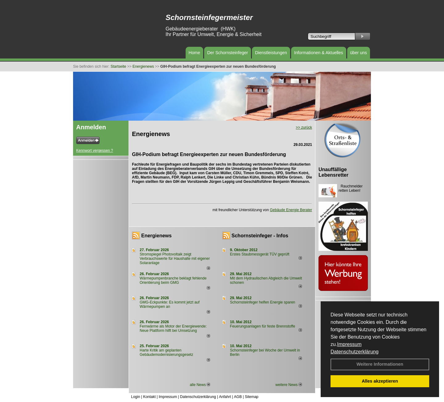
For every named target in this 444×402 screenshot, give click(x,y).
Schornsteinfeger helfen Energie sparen (262, 302)
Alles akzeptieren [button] (380, 381)
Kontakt (149, 397)
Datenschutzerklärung (355, 351)
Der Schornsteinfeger (227, 52)
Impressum (349, 344)
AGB (238, 397)
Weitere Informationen (379, 364)
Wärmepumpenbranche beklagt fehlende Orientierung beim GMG (173, 280)
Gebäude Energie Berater (291, 210)
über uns (358, 52)
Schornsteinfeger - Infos (260, 235)
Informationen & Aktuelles (318, 52)
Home (194, 52)
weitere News (288, 385)
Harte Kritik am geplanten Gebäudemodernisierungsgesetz (166, 352)
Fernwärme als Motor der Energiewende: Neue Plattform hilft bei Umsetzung (173, 328)
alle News (200, 385)
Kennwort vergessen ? (94, 150)
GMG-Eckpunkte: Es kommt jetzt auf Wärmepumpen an (169, 304)
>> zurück (304, 127)
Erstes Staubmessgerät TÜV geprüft (260, 254)
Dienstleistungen (271, 52)
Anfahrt (225, 397)
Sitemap (251, 397)
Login (135, 397)
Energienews (156, 235)
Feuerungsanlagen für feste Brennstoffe (262, 326)
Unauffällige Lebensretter (333, 172)
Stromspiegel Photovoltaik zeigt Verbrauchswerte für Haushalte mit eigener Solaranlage (175, 258)
